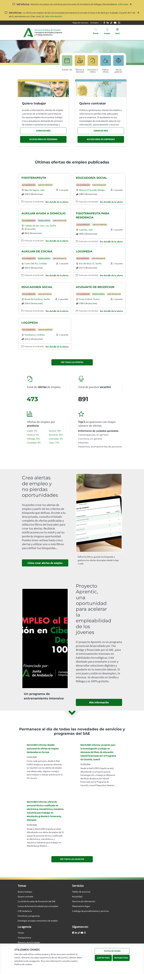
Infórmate (123, 4)
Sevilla (53, 225)
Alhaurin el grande (87, 190)
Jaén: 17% (54, 442)
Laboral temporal (99, 185)
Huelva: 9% (33, 434)
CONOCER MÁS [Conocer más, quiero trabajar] (43, 130)
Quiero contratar (25, 896)
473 (32, 399)
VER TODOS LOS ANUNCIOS (72, 859)
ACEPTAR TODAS (103, 958)
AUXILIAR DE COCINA (36, 251)
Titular (21, 932)
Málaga (101, 190)
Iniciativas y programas (29, 915)
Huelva (96, 299)
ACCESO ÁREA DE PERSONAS (43, 139)
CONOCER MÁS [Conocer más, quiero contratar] (101, 130)
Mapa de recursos (80, 22)
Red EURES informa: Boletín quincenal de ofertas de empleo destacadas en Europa (43, 748)
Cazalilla (83, 229)
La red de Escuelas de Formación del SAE (36, 901)
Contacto (94, 22)
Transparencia (24, 937)
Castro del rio (31, 263)
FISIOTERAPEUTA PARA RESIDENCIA (92, 215)
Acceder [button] (107, 33)
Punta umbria (85, 299)
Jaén (42, 190)
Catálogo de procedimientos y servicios (90, 911)
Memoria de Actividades (29, 942)
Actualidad (77, 896)
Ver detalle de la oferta (57, 201)
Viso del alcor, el (86, 263)
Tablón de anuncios (81, 891)
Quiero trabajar (25, 891)
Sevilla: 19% (55, 430)
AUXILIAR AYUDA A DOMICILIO (43, 213)
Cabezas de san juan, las (36, 225)
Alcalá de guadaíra (33, 299)
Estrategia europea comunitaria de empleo (38, 920)
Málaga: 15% (33, 438)
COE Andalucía (25, 911)
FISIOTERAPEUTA (33, 177)
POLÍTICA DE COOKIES (112, 951)
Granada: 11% (56, 438)
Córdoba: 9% (34, 442)
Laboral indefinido (45, 185)
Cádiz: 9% (32, 430)
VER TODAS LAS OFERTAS (72, 362)
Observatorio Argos (81, 906)
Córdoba (43, 263)
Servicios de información (83, 901)
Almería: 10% (56, 434)
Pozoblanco (30, 334)
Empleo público (44, 220)
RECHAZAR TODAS (121, 958)
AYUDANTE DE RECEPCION (95, 287)
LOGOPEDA (84, 251)
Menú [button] (117, 33)
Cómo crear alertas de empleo (45, 563)
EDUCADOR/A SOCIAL (91, 177)
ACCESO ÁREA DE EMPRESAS (101, 139)
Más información (53, 16)
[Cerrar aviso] (131, 4)
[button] (95, 33)
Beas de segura (31, 190)
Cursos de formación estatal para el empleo (38, 906)
